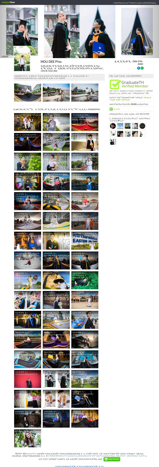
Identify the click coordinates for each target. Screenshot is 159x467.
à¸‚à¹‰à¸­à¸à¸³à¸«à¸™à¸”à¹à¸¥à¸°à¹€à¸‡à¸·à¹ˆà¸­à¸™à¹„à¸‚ (127, 456)
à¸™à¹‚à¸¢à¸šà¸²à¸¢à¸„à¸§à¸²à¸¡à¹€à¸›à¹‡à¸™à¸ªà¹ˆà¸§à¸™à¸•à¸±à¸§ (85, 456)
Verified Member (56, 456)
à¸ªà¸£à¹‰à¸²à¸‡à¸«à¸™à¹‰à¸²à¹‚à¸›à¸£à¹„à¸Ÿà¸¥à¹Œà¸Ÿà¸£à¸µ (135, 3)
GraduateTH (31, 453)
